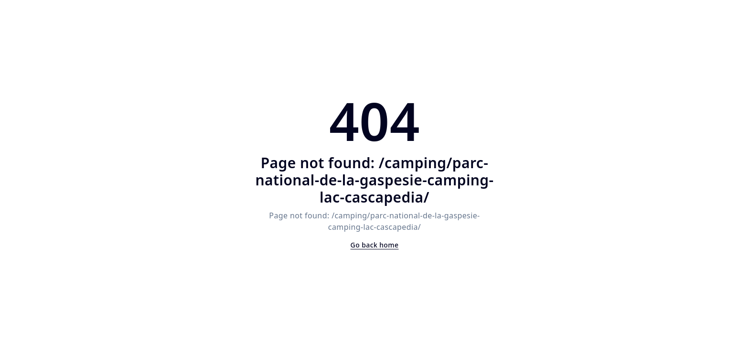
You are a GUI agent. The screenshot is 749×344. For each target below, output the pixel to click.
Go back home (375, 244)
